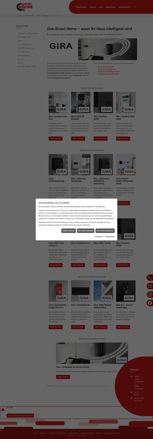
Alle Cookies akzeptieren (105, 230)
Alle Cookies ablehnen (85, 230)
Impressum (99, 236)
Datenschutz (110, 236)
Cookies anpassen (68, 230)
